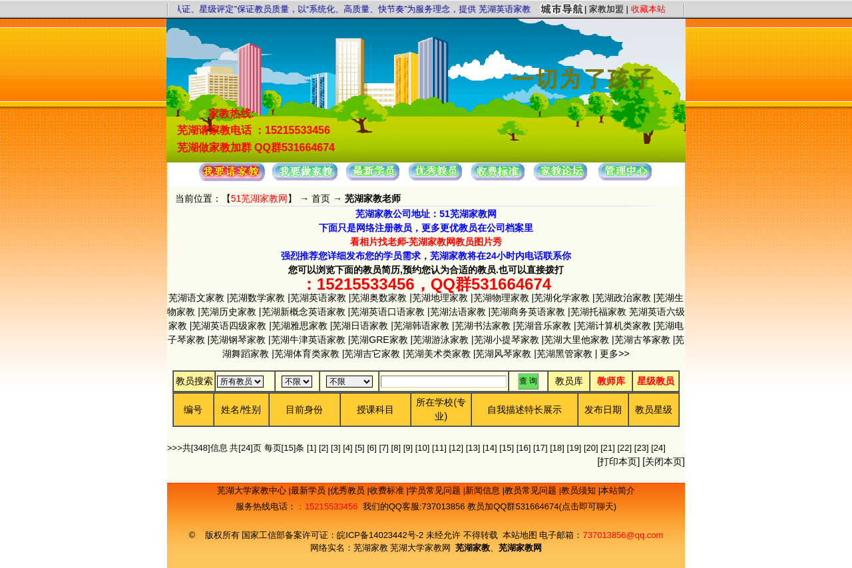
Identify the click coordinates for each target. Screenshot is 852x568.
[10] (422, 448)
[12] (456, 448)
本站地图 (520, 535)
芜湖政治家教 (623, 297)
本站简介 (617, 490)
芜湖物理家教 (501, 297)
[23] (641, 448)
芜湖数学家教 (257, 297)
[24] (658, 448)
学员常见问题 (436, 490)
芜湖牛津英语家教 (308, 339)
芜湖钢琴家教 (238, 339)
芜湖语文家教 (196, 297)
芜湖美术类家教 (438, 353)
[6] (371, 448)
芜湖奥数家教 (379, 297)
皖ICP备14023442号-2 (381, 535)
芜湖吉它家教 (372, 353)
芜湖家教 (370, 548)
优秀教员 (348, 490)
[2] (323, 448)
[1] (311, 448)
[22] (625, 448)
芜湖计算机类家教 (613, 325)
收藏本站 (648, 9)
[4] (347, 448)
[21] (607, 448)
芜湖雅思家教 (299, 325)
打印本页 (618, 461)
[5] (359, 448)
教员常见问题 (532, 490)
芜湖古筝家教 (642, 339)
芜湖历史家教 (228, 311)
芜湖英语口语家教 (387, 311)
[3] (335, 448)
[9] (408, 448)
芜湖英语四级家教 (229, 325)
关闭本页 (663, 461)
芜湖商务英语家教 (528, 311)
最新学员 (309, 490)
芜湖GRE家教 (378, 339)
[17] (540, 448)
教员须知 (579, 490)
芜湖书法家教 (483, 325)
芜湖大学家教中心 (253, 490)
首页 (321, 198)
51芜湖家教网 (259, 198)
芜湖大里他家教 (576, 339)
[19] (574, 448)
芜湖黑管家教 (564, 353)
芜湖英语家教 (318, 297)
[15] (506, 448)
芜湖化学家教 (562, 297)
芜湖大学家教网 (420, 548)
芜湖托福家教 (598, 311)
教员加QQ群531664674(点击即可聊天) (541, 506)
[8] (396, 448)
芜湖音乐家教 (543, 325)
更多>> (613, 353)
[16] (524, 448)
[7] (383, 448)
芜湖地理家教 (440, 297)
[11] (439, 448)
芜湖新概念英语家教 (303, 311)
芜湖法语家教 (458, 311)
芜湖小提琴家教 (506, 339)
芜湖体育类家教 (306, 353)
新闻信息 (484, 490)
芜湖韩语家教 (421, 325)
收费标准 (388, 490)
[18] (557, 448)
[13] (473, 448)
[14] (490, 448)
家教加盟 (606, 9)
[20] (591, 448)
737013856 (443, 506)
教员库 (569, 381)
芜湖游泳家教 (441, 339)
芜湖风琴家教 (503, 353)
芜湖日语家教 (360, 325)
